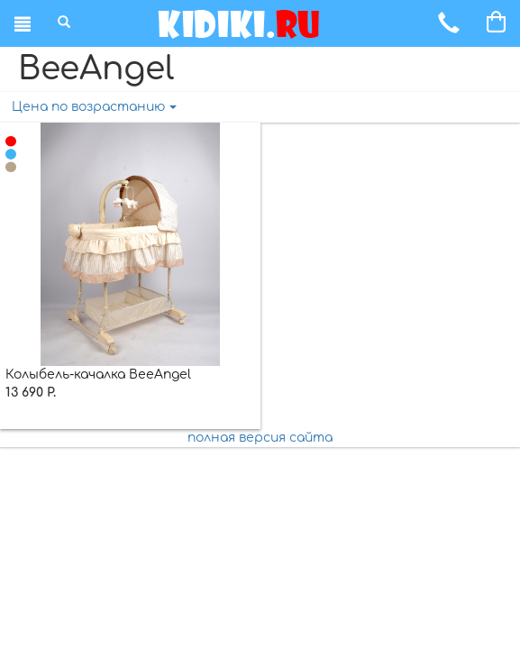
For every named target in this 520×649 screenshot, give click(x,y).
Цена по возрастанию (94, 107)
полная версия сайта (260, 437)
